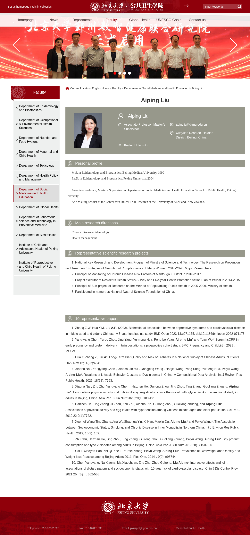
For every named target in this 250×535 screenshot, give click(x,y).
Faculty (111, 20)
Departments (82, 20)
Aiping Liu (197, 88)
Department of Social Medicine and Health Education (156, 88)
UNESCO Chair (168, 20)
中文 (186, 5)
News (53, 20)
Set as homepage (18, 6)
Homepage (25, 20)
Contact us (197, 20)
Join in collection (41, 6)
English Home (100, 88)
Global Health (139, 20)
